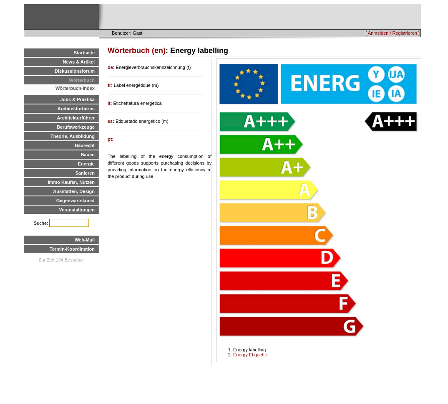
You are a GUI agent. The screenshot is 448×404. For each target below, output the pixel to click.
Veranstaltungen (77, 209)
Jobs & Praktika (77, 99)
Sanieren (85, 172)
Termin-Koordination (72, 249)
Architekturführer (76, 117)
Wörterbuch (82, 80)
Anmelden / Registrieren (392, 33)
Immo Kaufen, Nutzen (71, 182)
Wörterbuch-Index (75, 88)
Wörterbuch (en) (137, 50)
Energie (86, 163)
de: (112, 67)
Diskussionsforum (75, 71)
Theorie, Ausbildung (72, 136)
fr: (111, 85)
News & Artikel (79, 61)
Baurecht (85, 145)
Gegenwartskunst (75, 200)
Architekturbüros (76, 108)
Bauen (88, 154)
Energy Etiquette (250, 354)
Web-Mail (85, 239)
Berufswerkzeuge (76, 127)
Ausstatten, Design (74, 191)
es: (112, 121)
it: (110, 103)
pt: (110, 139)
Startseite (84, 52)
